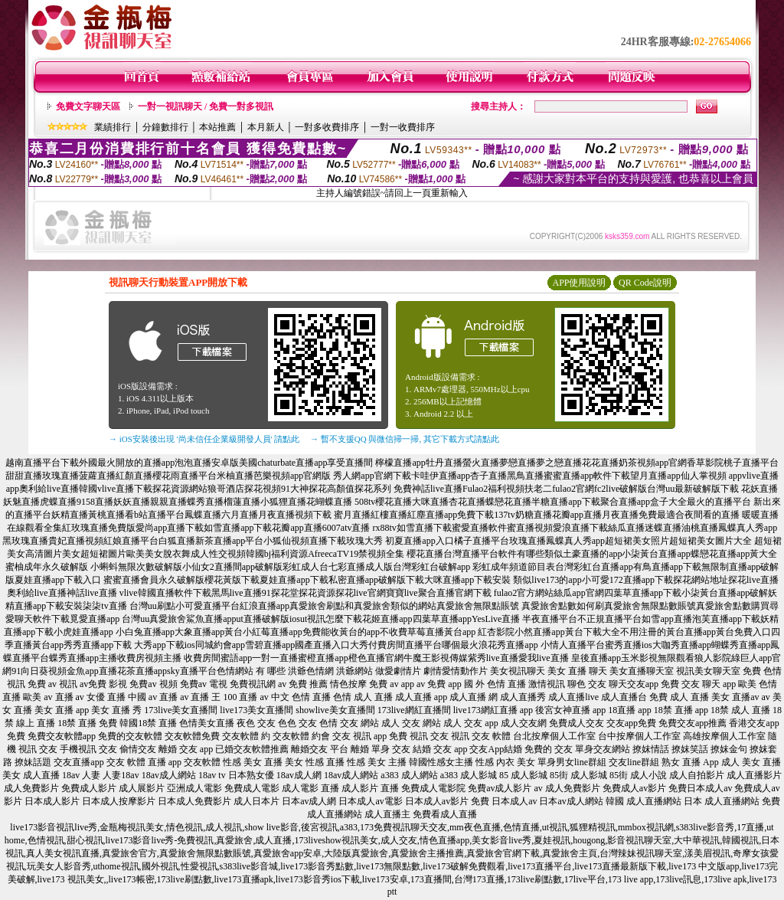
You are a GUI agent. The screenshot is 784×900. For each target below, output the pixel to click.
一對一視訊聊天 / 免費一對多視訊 (205, 106)
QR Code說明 (645, 282)
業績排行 (112, 127)
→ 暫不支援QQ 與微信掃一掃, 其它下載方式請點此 (404, 438)
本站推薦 (217, 127)
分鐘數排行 (165, 127)
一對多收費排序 (327, 127)
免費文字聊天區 (88, 106)
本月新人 (265, 127)
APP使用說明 (579, 282)
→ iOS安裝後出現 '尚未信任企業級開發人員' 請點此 (204, 438)
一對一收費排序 (403, 127)
